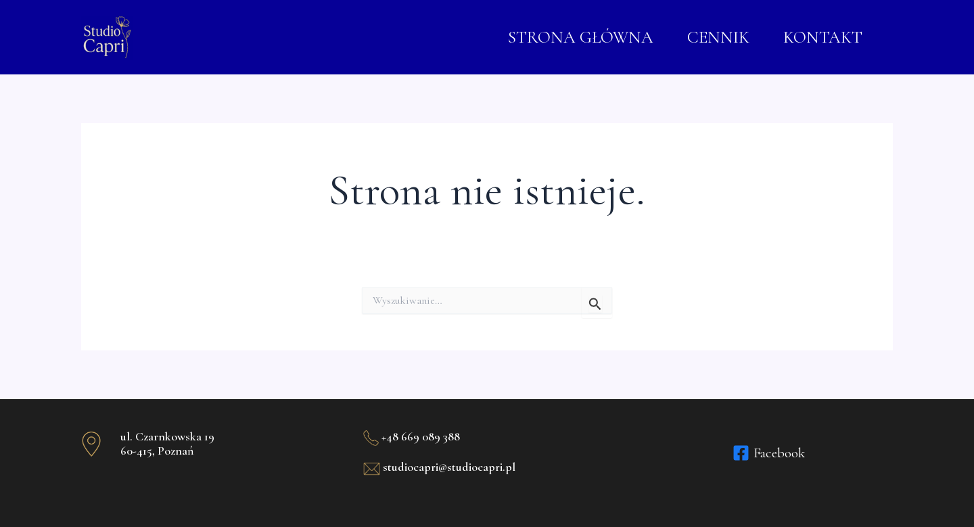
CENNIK (718, 37)
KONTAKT (822, 37)
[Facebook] (769, 453)
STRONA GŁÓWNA (580, 37)
